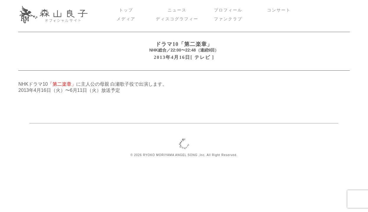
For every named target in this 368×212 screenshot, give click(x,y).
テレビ (202, 57)
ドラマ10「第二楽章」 (184, 44)
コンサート (279, 10)
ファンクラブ (228, 19)
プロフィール (228, 10)
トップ (126, 10)
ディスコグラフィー (177, 19)
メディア (126, 19)
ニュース (177, 10)
